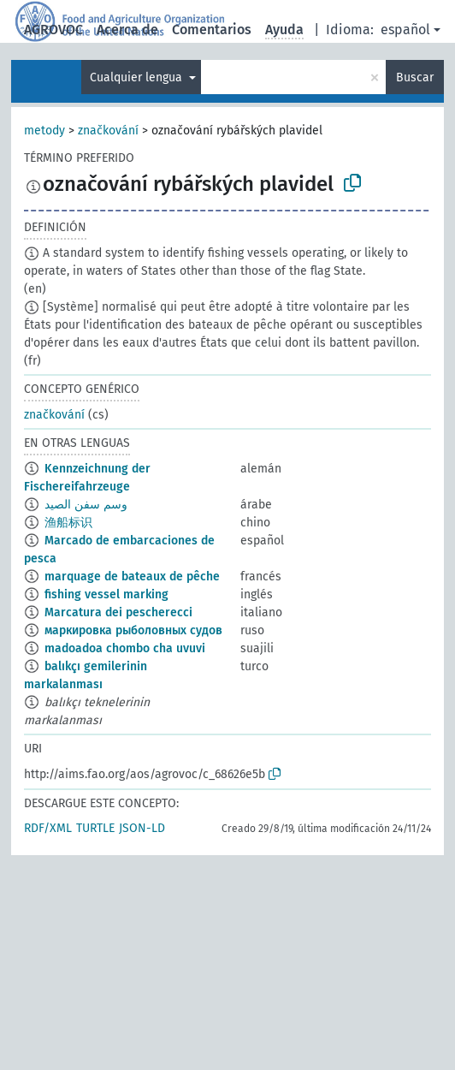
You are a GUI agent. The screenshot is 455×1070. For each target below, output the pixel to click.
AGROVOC (53, 29)
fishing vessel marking (106, 594)
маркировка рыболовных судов (133, 630)
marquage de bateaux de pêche (132, 576)
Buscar (415, 77)
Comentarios (211, 29)
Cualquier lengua (138, 77)
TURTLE (95, 828)
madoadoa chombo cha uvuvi (124, 648)
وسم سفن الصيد (85, 504)
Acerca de (127, 29)
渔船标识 (68, 522)
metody (44, 130)
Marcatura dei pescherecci (118, 612)
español (405, 29)
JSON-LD (142, 828)
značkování (108, 130)
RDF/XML (48, 828)
